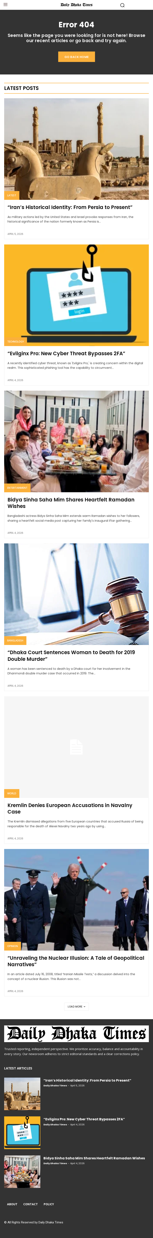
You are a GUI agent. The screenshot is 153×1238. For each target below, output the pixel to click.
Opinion (12, 946)
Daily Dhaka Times (55, 1085)
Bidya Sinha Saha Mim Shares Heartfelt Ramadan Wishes (70, 503)
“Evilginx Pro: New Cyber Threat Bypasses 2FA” (66, 353)
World (11, 793)
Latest (11, 195)
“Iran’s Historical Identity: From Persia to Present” (69, 207)
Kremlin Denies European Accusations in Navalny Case (69, 808)
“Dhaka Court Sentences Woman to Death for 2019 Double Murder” (71, 655)
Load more (76, 1006)
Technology (15, 341)
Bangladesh (15, 640)
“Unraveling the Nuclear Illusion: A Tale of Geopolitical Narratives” (75, 961)
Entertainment (17, 488)
